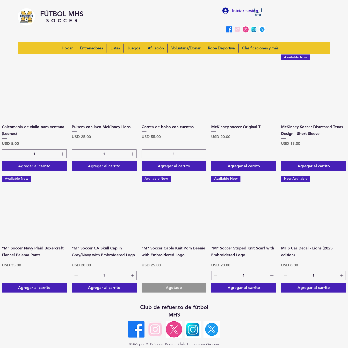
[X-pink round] (246, 29)
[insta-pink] (237, 29)
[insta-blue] (254, 29)
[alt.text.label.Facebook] (229, 29)
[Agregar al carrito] (34, 166)
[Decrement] (6, 154)
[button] (258, 11)
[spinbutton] (34, 154)
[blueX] (262, 29)
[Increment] (63, 154)
